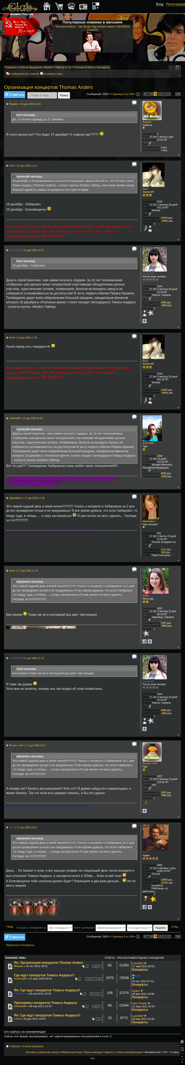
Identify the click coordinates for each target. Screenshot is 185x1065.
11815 (164, 217)
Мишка (18, 966)
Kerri (12, 165)
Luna (17, 1018)
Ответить (14, 94)
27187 (164, 882)
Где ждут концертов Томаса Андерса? (44, 975)
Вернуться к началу (178, 155)
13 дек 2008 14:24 (34, 250)
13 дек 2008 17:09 (27, 337)
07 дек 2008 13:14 (27, 165)
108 (99, 979)
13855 (164, 879)
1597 (163, 792)
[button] (161, 8)
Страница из (122, 94)
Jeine (12, 570)
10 (159, 94)
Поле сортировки (100, 927)
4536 (163, 473)
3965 (164, 625)
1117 (163, 549)
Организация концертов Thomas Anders (48, 87)
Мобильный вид (178, 67)
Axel (11, 827)
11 (164, 94)
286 (178, 94)
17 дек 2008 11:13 (28, 570)
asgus (136, 990)
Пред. (10, 926)
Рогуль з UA (16, 745)
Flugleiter (20, 993)
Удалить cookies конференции (123, 1052)
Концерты (103, 67)
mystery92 (15, 250)
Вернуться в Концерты (20, 945)
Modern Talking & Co (57, 67)
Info (92, 1058)
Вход (159, 4)
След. (175, 926)
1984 (163, 302)
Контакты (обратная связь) (42, 1052)
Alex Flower (139, 1003)
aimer (136, 975)
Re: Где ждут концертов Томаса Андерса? (47, 990)
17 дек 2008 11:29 (34, 658)
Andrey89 (14, 418)
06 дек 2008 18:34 (31, 104)
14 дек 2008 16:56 (33, 418)
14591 (164, 220)
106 (87, 979)
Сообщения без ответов (24, 73)
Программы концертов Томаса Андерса (45, 1002)
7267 (163, 623)
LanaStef (138, 963)
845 (163, 552)
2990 (164, 795)
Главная (10, 67)
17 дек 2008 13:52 (27, 827)
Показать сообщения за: (45, 927)
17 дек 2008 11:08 (34, 498)
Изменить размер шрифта (172, 67)
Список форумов (30, 67)
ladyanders (15, 498)
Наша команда (93, 1052)
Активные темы (53, 73)
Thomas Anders (84, 67)
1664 (164, 305)
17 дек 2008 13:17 (36, 745)
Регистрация (175, 4)
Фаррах (13, 104)
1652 (164, 476)
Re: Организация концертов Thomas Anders (48, 962)
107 (93, 979)
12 (169, 94)
